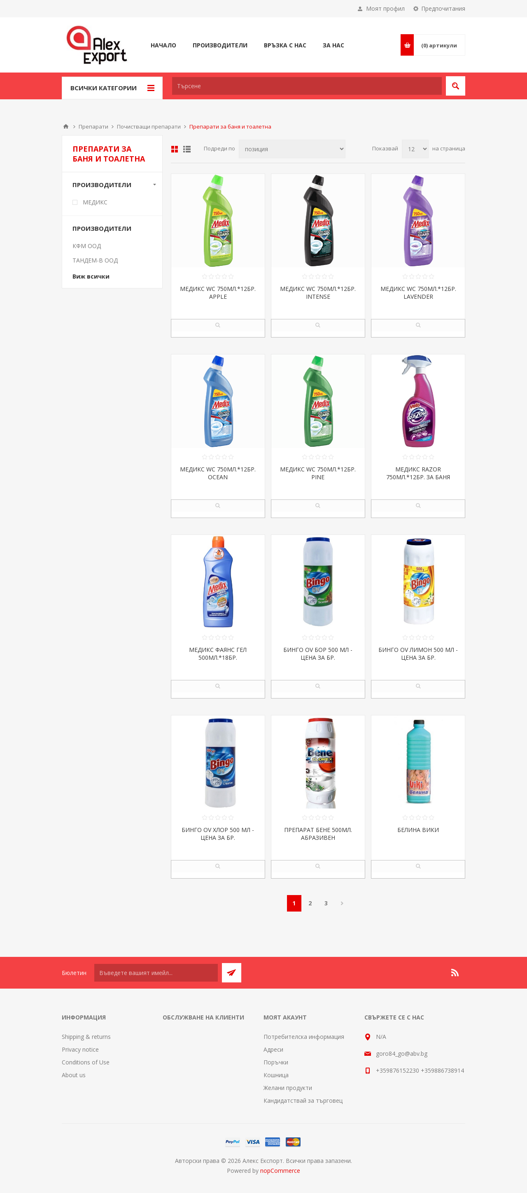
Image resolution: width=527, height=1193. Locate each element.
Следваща (342, 903)
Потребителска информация (304, 1037)
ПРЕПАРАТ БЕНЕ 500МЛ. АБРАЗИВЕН (318, 833)
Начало (66, 126)
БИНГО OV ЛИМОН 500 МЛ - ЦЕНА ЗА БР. (418, 653)
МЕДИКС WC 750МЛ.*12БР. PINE (318, 473)
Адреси (273, 1049)
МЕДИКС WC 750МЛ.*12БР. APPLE (218, 292)
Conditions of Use (86, 1062)
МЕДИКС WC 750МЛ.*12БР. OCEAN (218, 473)
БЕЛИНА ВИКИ (418, 830)
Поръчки (276, 1062)
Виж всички (91, 276)
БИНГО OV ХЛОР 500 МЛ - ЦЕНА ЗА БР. (218, 833)
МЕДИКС (95, 202)
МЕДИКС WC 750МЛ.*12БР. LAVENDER (418, 292)
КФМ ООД (86, 246)
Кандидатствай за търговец (303, 1100)
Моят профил (385, 8)
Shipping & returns (86, 1037)
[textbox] (307, 86)
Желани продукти (288, 1088)
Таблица (174, 149)
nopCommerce (280, 1170)
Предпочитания (443, 8)
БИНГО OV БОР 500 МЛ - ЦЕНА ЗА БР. (317, 653)
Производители (101, 184)
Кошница (276, 1075)
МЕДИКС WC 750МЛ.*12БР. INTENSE (318, 292)
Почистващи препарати (149, 126)
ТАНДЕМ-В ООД (95, 260)
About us (74, 1075)
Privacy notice (80, 1049)
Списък (187, 149)
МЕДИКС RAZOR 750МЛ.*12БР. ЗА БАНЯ (418, 473)
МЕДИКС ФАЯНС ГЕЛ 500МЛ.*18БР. (218, 653)
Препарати (93, 126)
